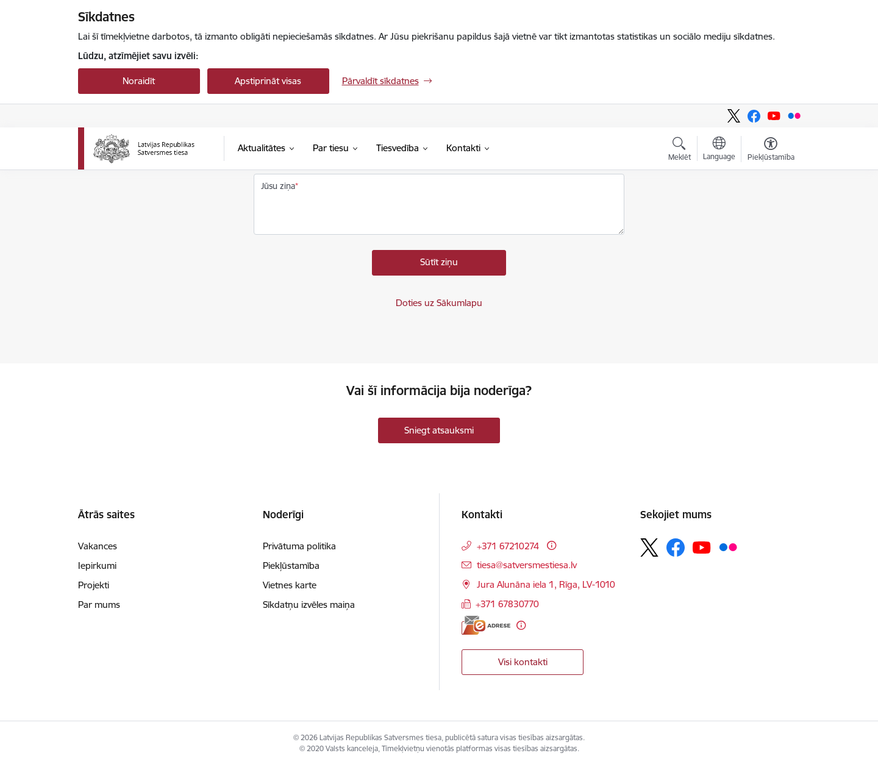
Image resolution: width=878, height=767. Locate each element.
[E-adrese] (486, 625)
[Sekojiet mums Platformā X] (733, 115)
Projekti (93, 585)
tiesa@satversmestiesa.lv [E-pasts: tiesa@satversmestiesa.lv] (527, 565)
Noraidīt (139, 81)
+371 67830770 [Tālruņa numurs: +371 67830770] (507, 604)
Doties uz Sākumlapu (439, 303)
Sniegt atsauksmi (439, 430)
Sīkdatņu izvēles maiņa (309, 604)
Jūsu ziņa (278, 185)
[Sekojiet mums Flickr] (794, 115)
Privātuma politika (299, 546)
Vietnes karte (289, 585)
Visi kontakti (523, 662)
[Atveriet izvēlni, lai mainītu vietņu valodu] (719, 150)
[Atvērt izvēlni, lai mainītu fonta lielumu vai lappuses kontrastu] (771, 150)
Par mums (99, 604)
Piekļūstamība (291, 565)
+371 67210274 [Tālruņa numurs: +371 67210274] (508, 546)
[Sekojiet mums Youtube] (774, 116)
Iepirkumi (97, 565)
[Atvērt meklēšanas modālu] (679, 150)
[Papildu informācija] (551, 545)
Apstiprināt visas (268, 81)
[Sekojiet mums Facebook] (754, 116)
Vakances (97, 546)
